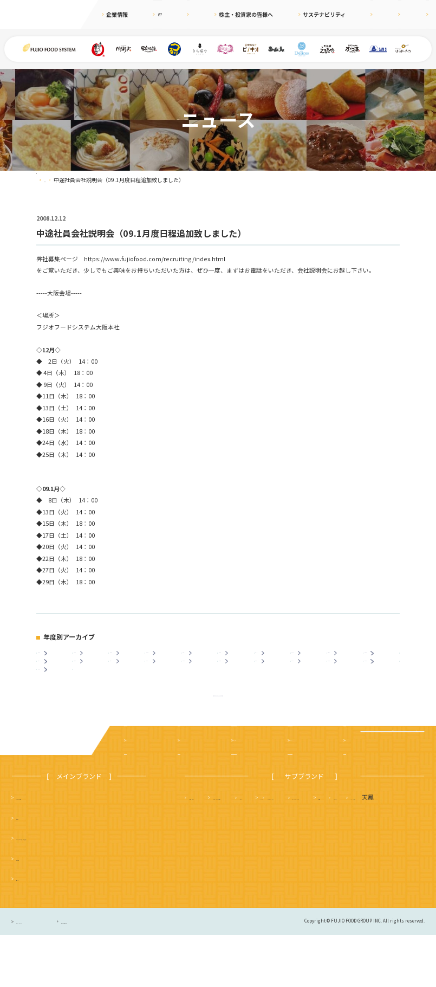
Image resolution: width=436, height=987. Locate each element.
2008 (274, 678)
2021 (201, 658)
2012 (128, 678)
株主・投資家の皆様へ (243, 14)
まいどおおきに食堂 (43, 849)
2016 (382, 658)
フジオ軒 (408, 849)
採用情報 (349, 14)
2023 (128, 658)
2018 (310, 658)
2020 (237, 658)
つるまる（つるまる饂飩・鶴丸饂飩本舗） (72, 890)
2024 (92, 658)
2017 (346, 658)
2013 (92, 678)
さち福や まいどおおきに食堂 (298, 849)
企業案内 (138, 792)
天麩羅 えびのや (213, 849)
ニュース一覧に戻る (218, 739)
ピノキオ (28, 930)
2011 (164, 678)
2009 (237, 678)
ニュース (192, 14)
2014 (56, 678)
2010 (201, 678)
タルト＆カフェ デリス (222, 869)
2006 (346, 678)
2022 (164, 658)
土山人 (373, 869)
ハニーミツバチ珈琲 (271, 890)
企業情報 (117, 14)
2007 (310, 678)
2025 (56, 658)
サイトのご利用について (131, 973)
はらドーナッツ (210, 890)
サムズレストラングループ (309, 869)
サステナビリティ (304, 14)
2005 (382, 678)
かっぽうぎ (31, 910)
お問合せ (418, 14)
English (383, 14)
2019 (274, 658)
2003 (56, 698)
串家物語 (28, 869)
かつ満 (368, 849)
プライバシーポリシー (40, 973)
